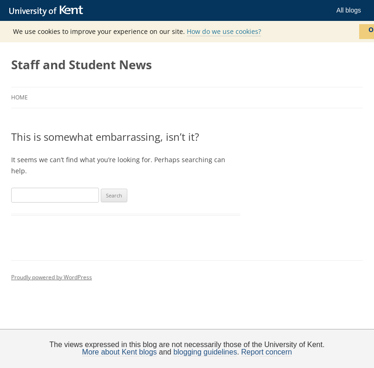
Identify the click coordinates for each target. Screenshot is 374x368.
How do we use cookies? (224, 31)
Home (19, 97)
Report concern (266, 352)
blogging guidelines (205, 352)
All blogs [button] (348, 10)
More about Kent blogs (119, 352)
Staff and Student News (81, 64)
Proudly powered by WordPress (51, 277)
